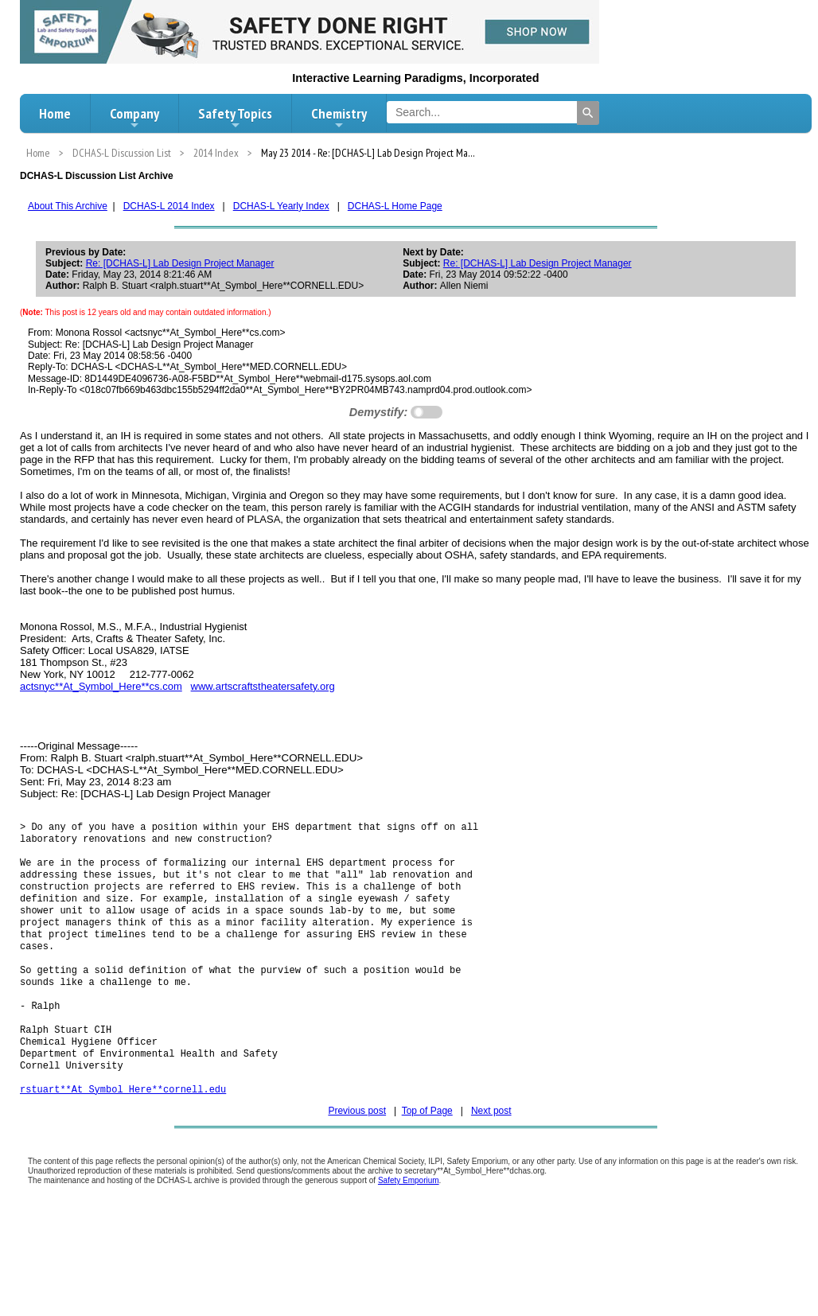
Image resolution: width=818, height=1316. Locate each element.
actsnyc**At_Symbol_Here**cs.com (101, 686)
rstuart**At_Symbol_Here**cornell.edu (123, 1125)
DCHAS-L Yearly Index (281, 206)
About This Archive (67, 206)
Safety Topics (235, 117)
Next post (491, 1147)
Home (55, 113)
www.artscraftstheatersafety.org (263, 686)
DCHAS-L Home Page (395, 206)
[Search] (588, 113)
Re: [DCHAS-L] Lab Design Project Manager (180, 263)
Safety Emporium (408, 1217)
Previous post (357, 1147)
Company (134, 117)
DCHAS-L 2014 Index (169, 206)
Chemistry (339, 117)
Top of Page (427, 1147)
